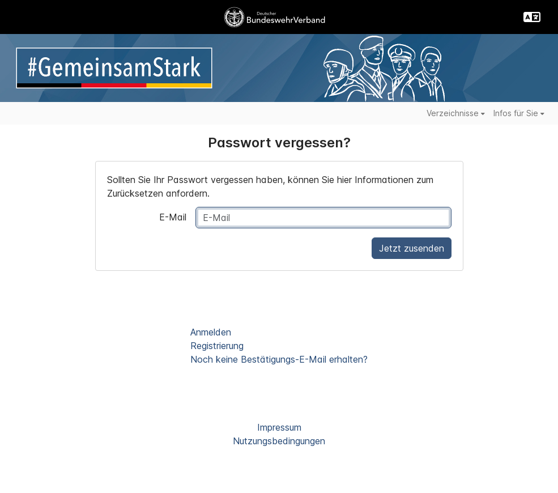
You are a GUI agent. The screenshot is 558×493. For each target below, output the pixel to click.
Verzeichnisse (456, 113)
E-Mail (172, 217)
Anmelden (210, 332)
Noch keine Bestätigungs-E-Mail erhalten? (279, 359)
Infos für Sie (518, 113)
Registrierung (217, 345)
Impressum (279, 427)
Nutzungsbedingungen (279, 441)
